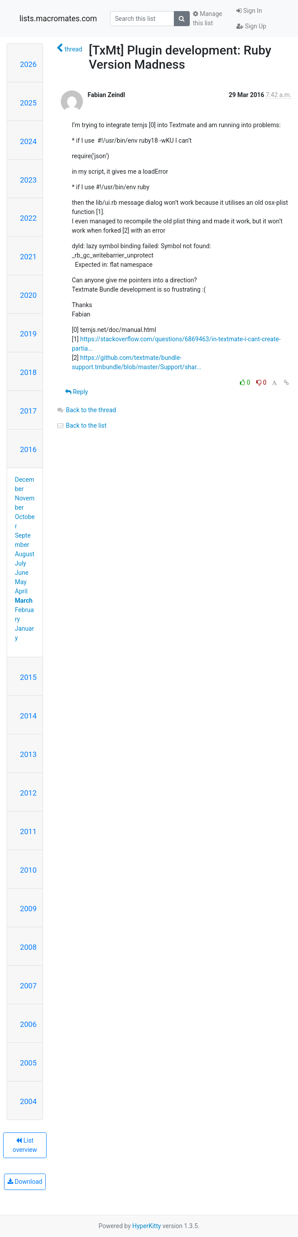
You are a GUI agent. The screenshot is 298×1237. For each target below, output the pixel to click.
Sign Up (251, 26)
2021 (28, 256)
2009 (28, 908)
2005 (28, 1062)
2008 (28, 947)
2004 (28, 1101)
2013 (28, 754)
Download (25, 1181)
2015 (28, 677)
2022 (28, 218)
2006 (28, 1024)
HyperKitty (146, 1225)
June (22, 572)
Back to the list (81, 425)
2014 (28, 715)
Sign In (249, 10)
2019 (28, 333)
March (24, 600)
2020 (28, 295)
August (25, 554)
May (21, 581)
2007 (28, 985)
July (20, 563)
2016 (28, 449)
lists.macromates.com (58, 18)
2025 (28, 102)
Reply (76, 391)
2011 (28, 831)
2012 (28, 792)
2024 (28, 141)
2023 (28, 180)
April (21, 591)
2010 (28, 870)
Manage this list (207, 18)
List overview (25, 1145)
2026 (28, 64)
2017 (28, 410)
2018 (28, 372)
